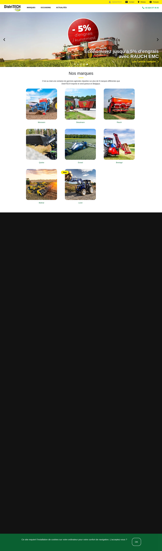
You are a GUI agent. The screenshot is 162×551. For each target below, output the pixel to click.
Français (154, 2)
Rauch (119, 122)
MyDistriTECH (115, 2)
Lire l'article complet (145, 61)
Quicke (41, 162)
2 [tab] (78, 64)
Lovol (80, 203)
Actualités (61, 7)
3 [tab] (81, 64)
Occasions (46, 7)
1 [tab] (75, 64)
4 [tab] (84, 64)
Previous (4, 39)
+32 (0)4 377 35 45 (150, 8)
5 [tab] (87, 64)
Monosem (41, 122)
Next (157, 39)
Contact (129, 2)
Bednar (41, 203)
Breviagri (119, 162)
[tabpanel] (81, 39)
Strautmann (80, 122)
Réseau (142, 2)
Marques (31, 7)
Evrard (80, 162)
